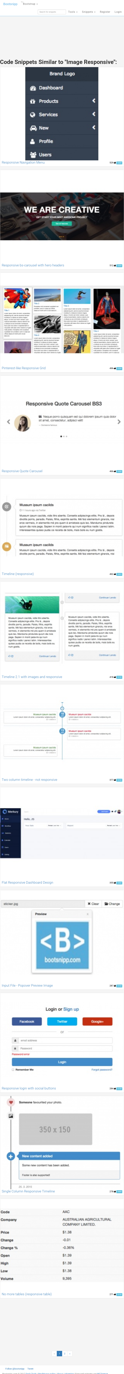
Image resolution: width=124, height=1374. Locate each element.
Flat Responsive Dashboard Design (27, 882)
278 (113, 1191)
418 (113, 677)
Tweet (30, 1368)
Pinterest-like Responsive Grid (24, 368)
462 (113, 574)
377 (113, 780)
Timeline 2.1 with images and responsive (32, 677)
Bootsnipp (10, 4)
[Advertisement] (62, 30)
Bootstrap (29, 2)
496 (113, 368)
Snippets (88, 11)
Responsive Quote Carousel (22, 471)
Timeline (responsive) (18, 574)
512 (113, 265)
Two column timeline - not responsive (29, 780)
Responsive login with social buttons (29, 1088)
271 (113, 1294)
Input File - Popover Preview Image (27, 985)
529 (113, 162)
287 (113, 985)
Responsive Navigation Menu (23, 162)
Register (105, 11)
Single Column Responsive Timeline (28, 1191)
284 (113, 1088)
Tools (73, 11)
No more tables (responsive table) (27, 1294)
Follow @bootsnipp (14, 1368)
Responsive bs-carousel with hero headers (33, 265)
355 (113, 882)
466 (113, 471)
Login (118, 11)
